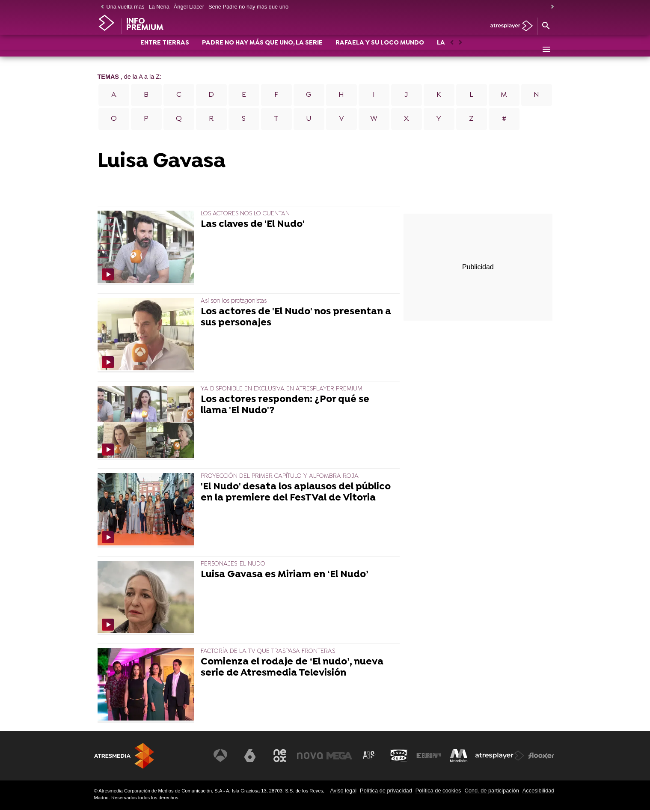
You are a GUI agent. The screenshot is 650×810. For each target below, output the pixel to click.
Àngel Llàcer (189, 6)
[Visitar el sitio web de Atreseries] (369, 755)
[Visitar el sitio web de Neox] (280, 755)
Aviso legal (343, 790)
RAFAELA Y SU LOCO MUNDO (379, 50)
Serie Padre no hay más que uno (248, 6)
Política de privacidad (386, 790)
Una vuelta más (126, 6)
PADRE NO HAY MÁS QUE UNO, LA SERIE (262, 50)
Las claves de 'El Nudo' (253, 224)
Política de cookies (438, 790)
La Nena (158, 6)
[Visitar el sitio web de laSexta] (250, 755)
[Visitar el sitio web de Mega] (339, 755)
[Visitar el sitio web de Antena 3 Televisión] (220, 755)
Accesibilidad (538, 790)
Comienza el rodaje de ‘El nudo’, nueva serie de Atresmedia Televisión (292, 668)
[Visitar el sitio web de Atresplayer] (499, 755)
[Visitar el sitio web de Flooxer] (541, 755)
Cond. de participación (491, 790)
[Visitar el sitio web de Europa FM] (429, 755)
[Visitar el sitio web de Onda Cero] (399, 755)
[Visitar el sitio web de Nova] (310, 755)
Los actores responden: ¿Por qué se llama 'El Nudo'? (285, 405)
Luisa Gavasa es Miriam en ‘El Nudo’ (284, 575)
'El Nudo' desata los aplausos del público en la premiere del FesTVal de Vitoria (296, 493)
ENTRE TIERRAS (164, 50)
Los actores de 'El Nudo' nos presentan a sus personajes (296, 318)
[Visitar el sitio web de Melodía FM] (459, 755)
